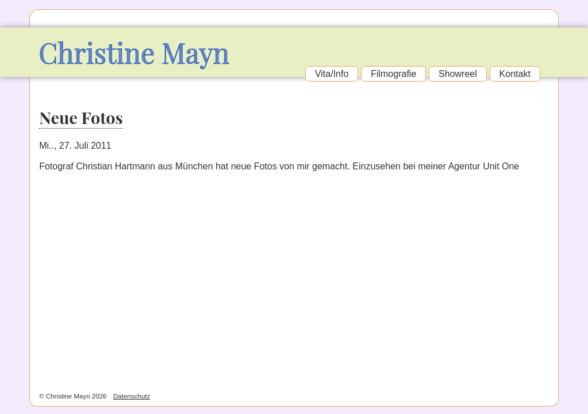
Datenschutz (131, 396)
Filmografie (393, 74)
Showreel (458, 74)
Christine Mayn (134, 52)
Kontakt (515, 74)
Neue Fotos (81, 117)
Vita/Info (331, 74)
